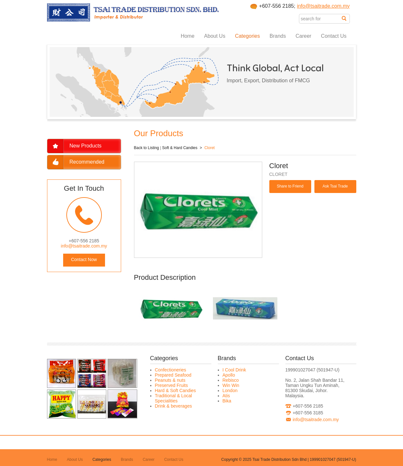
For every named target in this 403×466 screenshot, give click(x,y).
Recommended (87, 162)
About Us (214, 36)
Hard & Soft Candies (175, 390)
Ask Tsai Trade (335, 186)
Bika (227, 400)
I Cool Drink (234, 369)
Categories (247, 36)
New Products (86, 145)
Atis (226, 395)
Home (188, 36)
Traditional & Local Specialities (173, 398)
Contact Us (333, 36)
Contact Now (84, 259)
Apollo (229, 375)
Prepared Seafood (173, 375)
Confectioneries (170, 369)
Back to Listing (146, 148)
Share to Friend (290, 186)
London (230, 390)
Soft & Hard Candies (179, 148)
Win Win (231, 385)
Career (303, 36)
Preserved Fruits (171, 385)
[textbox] (320, 19)
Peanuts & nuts (170, 380)
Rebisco (231, 380)
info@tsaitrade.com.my (323, 6)
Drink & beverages (173, 406)
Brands (278, 36)
